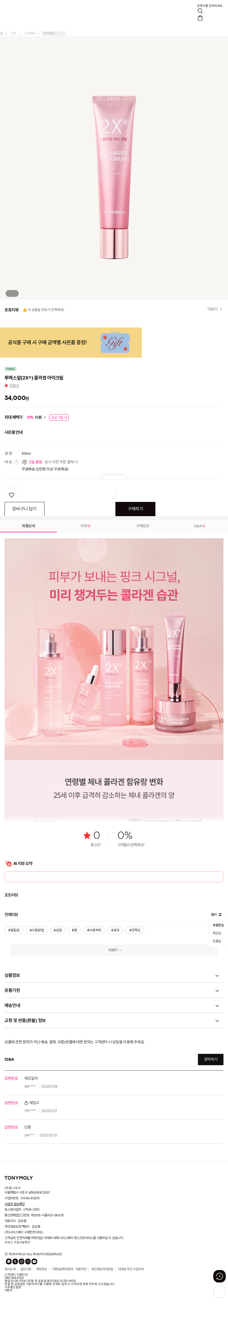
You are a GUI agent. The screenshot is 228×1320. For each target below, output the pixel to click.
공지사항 (25, 1269)
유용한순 (218, 925)
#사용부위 (94, 930)
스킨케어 (29, 33)
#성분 (58, 930)
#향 (74, 930)
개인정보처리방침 (102, 1269)
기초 (13, 33)
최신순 (217, 933)
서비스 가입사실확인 (17, 1242)
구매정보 (142, 526)
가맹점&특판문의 (62, 1269)
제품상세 (28, 526)
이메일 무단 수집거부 (131, 1269)
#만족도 (135, 930)
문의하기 (211, 1059)
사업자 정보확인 (15, 1204)
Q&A (199, 526)
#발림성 (14, 930)
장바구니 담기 (24, 509)
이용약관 (80, 1269)
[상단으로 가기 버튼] (219, 1291)
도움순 (217, 941)
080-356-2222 (14, 1278)
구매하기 (135, 509)
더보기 (113, 950)
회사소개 (10, 1269)
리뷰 (14, 385)
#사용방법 (36, 930)
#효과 (115, 930)
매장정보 (41, 1269)
